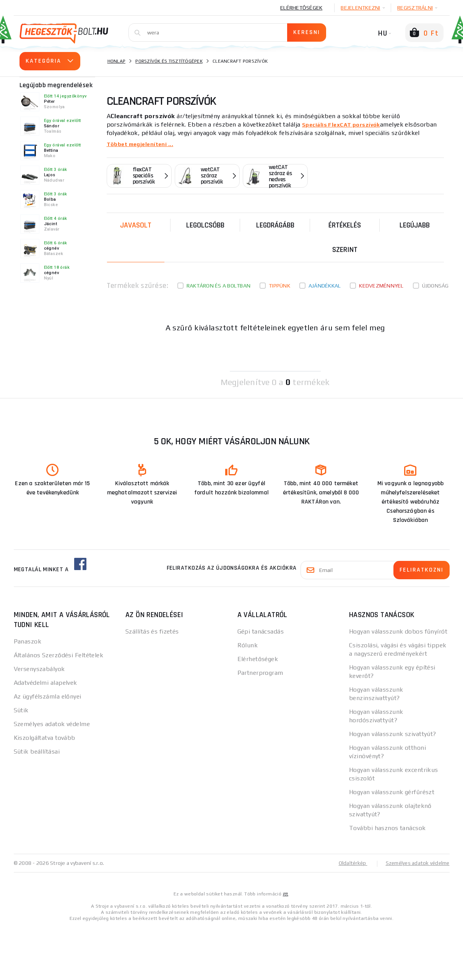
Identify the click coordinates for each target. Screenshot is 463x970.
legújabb (415, 225)
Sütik (21, 710)
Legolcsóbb (205, 225)
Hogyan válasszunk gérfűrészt (391, 792)
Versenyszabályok (39, 669)
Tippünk (279, 286)
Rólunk (247, 645)
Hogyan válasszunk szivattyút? (392, 734)
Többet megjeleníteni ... (143, 144)
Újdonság (435, 286)
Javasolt (135, 225)
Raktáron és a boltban (218, 286)
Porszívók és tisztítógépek (169, 61)
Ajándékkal (325, 286)
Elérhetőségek (301, 8)
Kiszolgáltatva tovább (44, 737)
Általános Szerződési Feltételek (59, 655)
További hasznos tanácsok (387, 828)
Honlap (116, 61)
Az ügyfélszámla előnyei (47, 696)
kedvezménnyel (381, 286)
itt (285, 893)
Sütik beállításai (37, 751)
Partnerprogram (260, 672)
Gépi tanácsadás (260, 631)
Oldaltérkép (349, 863)
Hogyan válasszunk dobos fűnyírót (398, 631)
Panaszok (28, 641)
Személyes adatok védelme (52, 724)
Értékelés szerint (344, 237)
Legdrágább (275, 225)
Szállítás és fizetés (152, 631)
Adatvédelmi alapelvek (45, 682)
